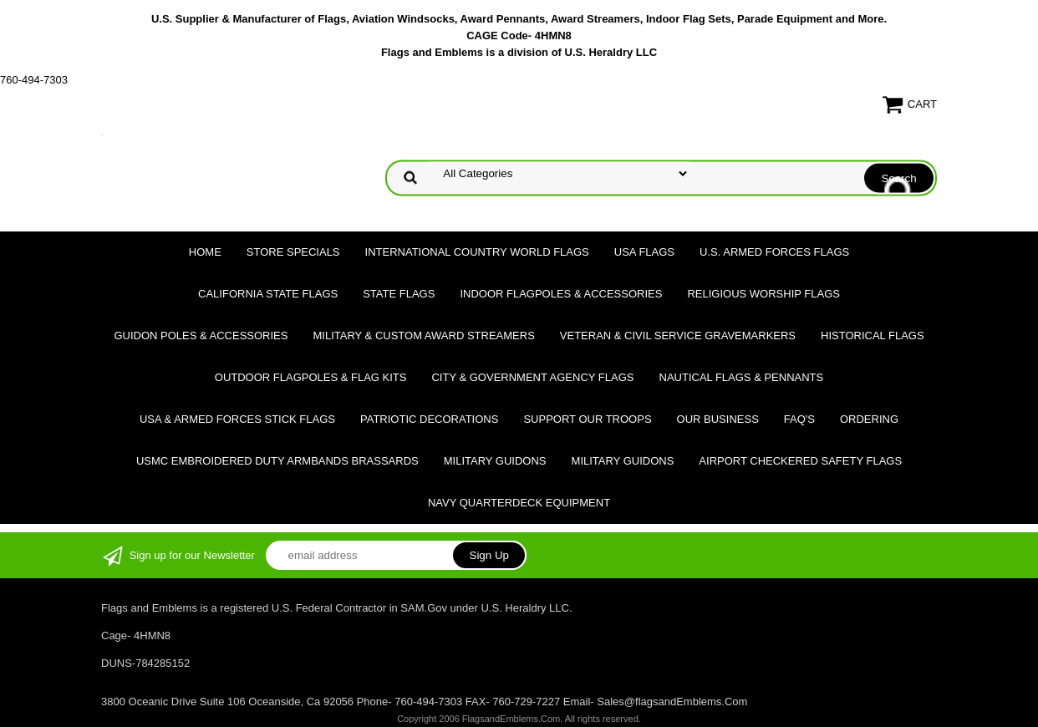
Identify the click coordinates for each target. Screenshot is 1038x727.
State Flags (399, 293)
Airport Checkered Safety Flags (800, 461)
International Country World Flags (477, 252)
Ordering (869, 419)
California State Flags (268, 293)
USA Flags (644, 252)
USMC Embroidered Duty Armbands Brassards (277, 461)
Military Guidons (495, 461)
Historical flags (872, 335)
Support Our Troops (587, 419)
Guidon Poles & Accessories (200, 335)
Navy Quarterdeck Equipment (519, 502)
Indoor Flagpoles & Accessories (561, 293)
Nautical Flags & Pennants (741, 377)
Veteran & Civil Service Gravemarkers (678, 335)
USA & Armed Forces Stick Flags (237, 419)
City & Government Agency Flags (532, 377)
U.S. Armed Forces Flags (774, 252)
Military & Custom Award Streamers (423, 335)
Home (205, 252)
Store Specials (293, 252)
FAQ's (799, 419)
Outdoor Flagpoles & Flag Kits (311, 377)
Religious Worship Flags (763, 293)
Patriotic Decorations (429, 419)
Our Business (718, 419)
